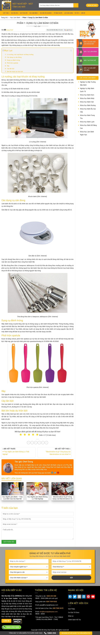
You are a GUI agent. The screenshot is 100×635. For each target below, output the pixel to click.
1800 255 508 (12, 627)
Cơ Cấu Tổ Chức (73, 612)
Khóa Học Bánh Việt (87, 102)
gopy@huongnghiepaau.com (48, 605)
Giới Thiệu (6, 13)
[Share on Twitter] (32, 442)
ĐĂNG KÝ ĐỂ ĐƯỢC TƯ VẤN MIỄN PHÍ (76, 633)
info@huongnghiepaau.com (48, 612)
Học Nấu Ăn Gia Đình (46, 13)
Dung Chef (9, 30)
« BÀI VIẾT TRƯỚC (18, 452)
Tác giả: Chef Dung (24, 461)
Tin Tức (77, 13)
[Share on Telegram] (46, 442)
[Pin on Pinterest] (35, 442)
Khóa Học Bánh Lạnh (87, 122)
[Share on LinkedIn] (39, 442)
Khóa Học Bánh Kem (87, 95)
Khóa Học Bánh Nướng (88, 105)
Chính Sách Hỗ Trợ (74, 620)
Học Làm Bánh (33, 13)
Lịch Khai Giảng (68, 13)
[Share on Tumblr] (43, 442)
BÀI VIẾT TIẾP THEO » (55, 452)
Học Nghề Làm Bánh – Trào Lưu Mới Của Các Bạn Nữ (12, 498)
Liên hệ (6, 621)
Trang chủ (4, 17)
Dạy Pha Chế (24, 13)
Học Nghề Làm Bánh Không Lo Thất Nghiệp (37, 498)
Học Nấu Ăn (15, 13)
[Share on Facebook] (28, 442)
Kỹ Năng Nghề (58, 13)
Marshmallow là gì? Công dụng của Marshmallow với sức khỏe (62, 499)
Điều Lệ (70, 616)
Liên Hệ (83, 13)
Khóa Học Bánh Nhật (87, 98)
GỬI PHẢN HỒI (8, 542)
